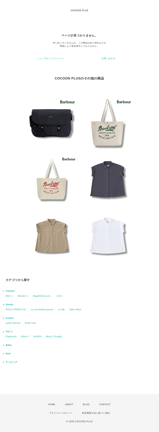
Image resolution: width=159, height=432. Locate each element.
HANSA (37, 336)
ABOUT (69, 404)
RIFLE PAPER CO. (16, 309)
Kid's (59, 296)
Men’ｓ (9, 296)
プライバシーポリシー (60, 413)
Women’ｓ (23, 296)
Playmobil (11, 336)
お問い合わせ (108, 58)
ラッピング (11, 362)
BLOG (86, 404)
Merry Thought (54, 336)
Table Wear (75, 309)
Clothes (10, 291)
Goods (9, 304)
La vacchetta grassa (42, 309)
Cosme (10, 318)
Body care (30, 323)
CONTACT (105, 404)
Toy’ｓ (9, 331)
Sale (8, 353)
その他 (61, 309)
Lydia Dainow (13, 323)
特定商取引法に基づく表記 (96, 413)
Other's (25, 336)
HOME (51, 404)
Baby (9, 345)
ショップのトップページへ (50, 58)
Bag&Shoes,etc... (43, 296)
